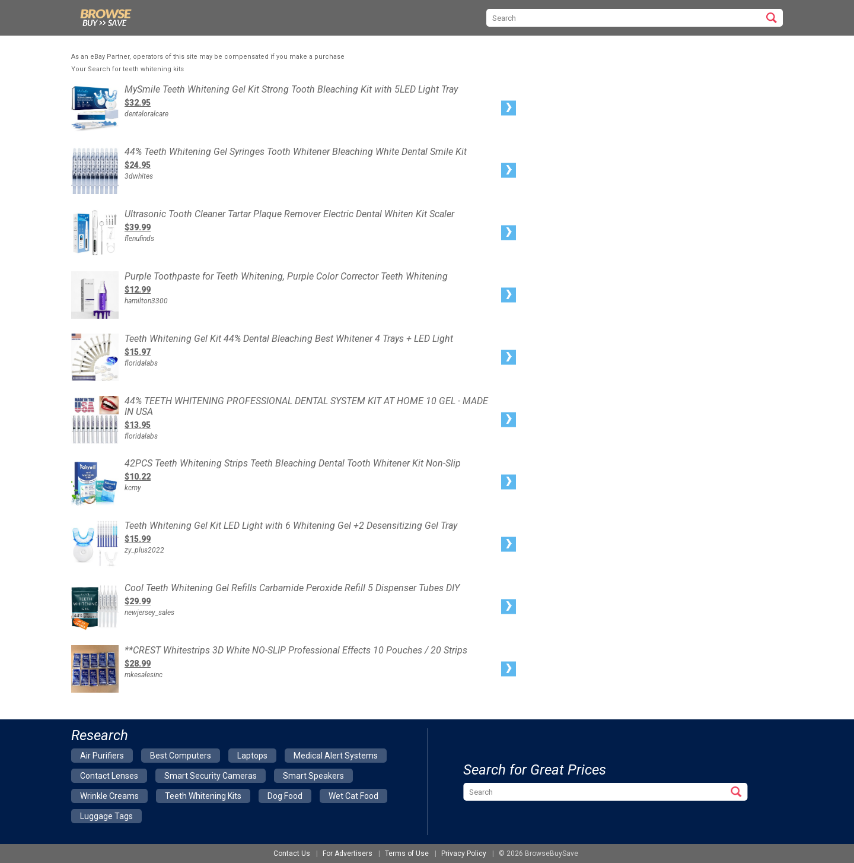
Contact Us (291, 853)
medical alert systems (336, 755)
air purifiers (102, 755)
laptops (252, 755)
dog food (284, 796)
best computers (180, 755)
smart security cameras (210, 775)
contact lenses (109, 775)
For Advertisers (347, 853)
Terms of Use (407, 853)
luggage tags (106, 816)
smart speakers (313, 775)
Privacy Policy (463, 853)
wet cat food (353, 796)
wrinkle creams (109, 796)
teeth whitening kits (203, 796)
